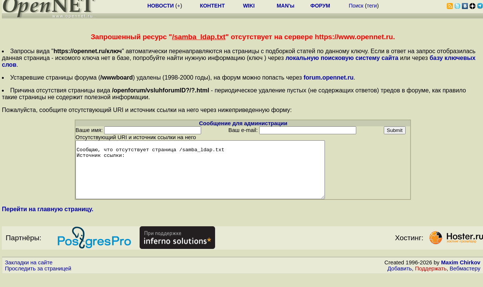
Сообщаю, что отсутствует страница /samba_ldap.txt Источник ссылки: (215, 175)
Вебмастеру (465, 280)
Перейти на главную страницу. (48, 220)
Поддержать (431, 280)
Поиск (356, 6)
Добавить (400, 280)
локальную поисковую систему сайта (341, 58)
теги (372, 6)
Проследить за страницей (38, 280)
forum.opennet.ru (328, 77)
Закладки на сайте (28, 274)
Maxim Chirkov (460, 274)
